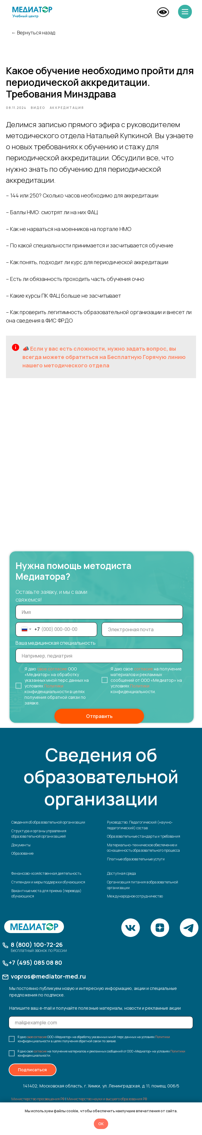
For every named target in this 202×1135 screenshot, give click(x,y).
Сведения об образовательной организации (48, 828)
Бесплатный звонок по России (39, 957)
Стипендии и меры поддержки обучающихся (48, 888)
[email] (142, 636)
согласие (143, 675)
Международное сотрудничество (135, 903)
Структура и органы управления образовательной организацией (38, 840)
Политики (53, 692)
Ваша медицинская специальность (56, 649)
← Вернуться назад (33, 33)
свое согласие (52, 675)
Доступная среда (121, 880)
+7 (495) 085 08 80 (35, 969)
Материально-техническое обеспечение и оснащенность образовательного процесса (143, 854)
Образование (22, 860)
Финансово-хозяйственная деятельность (46, 880)
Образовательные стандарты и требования (143, 843)
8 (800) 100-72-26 (37, 951)
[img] (32, 12)
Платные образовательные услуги (136, 865)
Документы (20, 851)
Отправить (99, 722)
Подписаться (32, 1076)
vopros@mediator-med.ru (48, 983)
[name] (99, 618)
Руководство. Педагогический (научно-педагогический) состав (140, 831)
